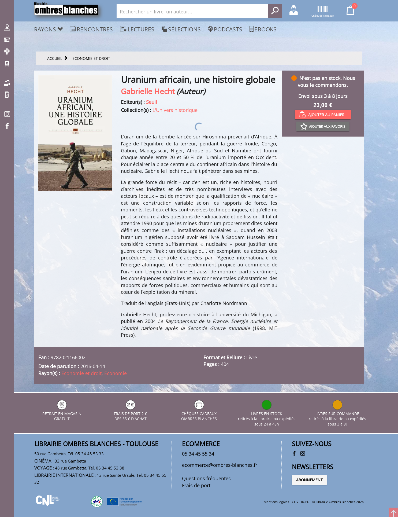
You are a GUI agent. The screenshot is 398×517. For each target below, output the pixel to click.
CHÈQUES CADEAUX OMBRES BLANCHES (199, 413)
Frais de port (196, 485)
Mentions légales (276, 502)
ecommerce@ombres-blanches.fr (219, 465)
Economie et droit (81, 373)
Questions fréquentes (206, 478)
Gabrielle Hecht (148, 91)
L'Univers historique (175, 110)
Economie (115, 373)
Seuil (151, 102)
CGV (295, 502)
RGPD (305, 502)
